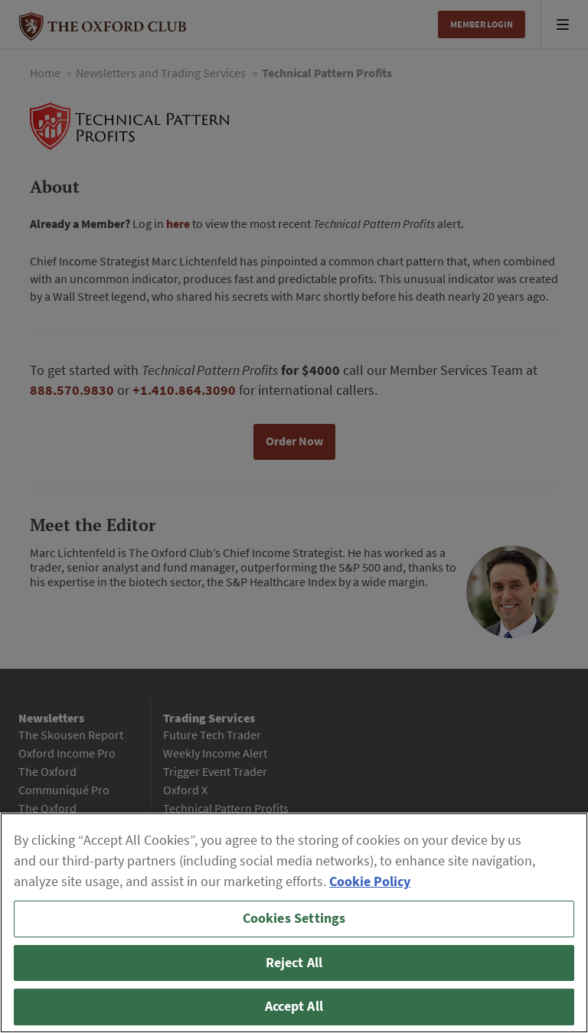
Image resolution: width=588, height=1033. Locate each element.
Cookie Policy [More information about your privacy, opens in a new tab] (369, 881)
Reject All (294, 962)
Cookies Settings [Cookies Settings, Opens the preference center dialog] (294, 918)
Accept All (294, 1006)
